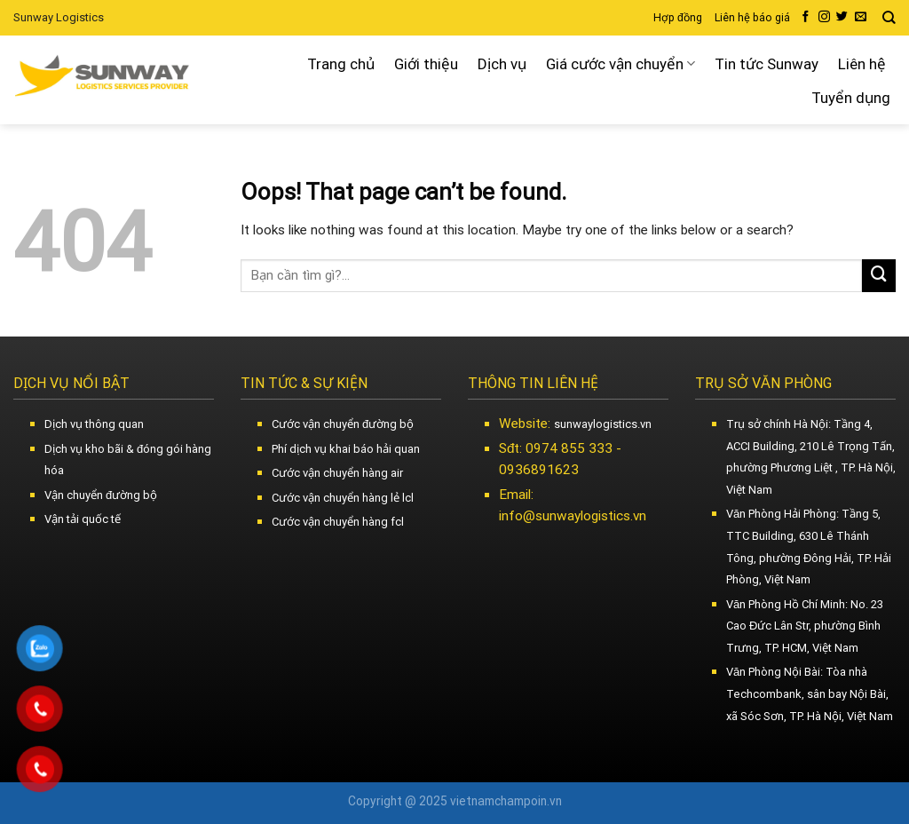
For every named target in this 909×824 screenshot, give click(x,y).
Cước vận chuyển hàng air (337, 472)
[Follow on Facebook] (805, 17)
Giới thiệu (426, 64)
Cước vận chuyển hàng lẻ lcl (343, 497)
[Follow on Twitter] (842, 17)
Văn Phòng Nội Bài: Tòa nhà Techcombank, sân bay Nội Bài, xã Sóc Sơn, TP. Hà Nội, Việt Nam (809, 693)
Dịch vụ (502, 64)
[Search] (889, 17)
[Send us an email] (860, 17)
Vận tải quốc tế (82, 519)
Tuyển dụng (850, 98)
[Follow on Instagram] (824, 17)
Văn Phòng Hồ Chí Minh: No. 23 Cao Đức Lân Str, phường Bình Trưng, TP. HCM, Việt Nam (804, 626)
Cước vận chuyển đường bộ (343, 424)
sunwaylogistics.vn (603, 424)
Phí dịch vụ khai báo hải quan (346, 449)
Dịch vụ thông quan (94, 424)
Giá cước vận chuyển (620, 64)
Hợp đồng (677, 18)
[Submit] (879, 276)
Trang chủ (341, 64)
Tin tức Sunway (766, 64)
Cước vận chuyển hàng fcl (338, 521)
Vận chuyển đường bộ (100, 495)
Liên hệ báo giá (752, 18)
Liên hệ (862, 64)
